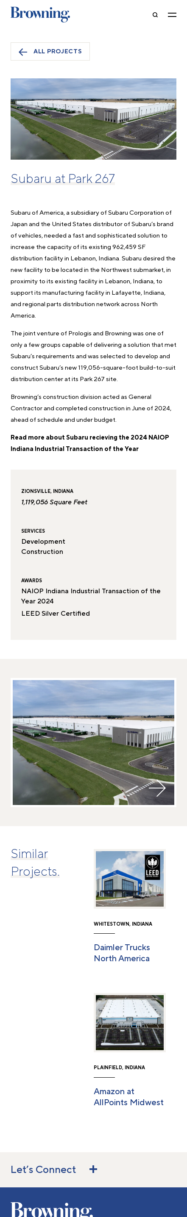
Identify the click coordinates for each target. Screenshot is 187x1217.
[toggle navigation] (172, 15)
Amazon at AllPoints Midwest (129, 1097)
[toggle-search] (155, 15)
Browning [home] (40, 15)
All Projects (50, 52)
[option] (93, 742)
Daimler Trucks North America (122, 953)
